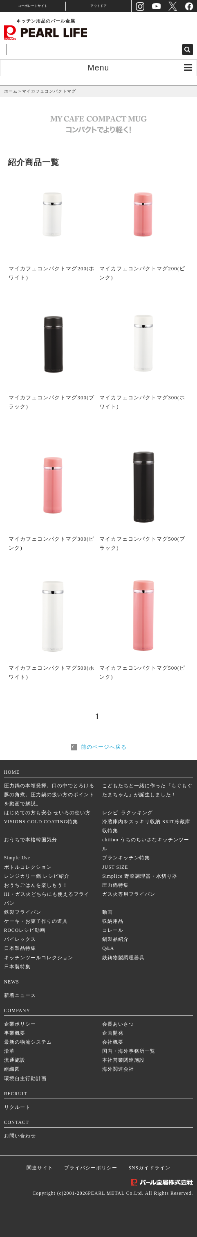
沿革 (9, 1051)
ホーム (11, 91)
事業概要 (14, 1033)
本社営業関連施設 (123, 1060)
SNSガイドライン (149, 1168)
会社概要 (112, 1042)
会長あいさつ (118, 1024)
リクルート (17, 1107)
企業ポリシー (20, 1024)
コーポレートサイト (32, 6)
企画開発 (112, 1033)
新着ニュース (20, 995)
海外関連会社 (118, 1069)
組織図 (12, 1069)
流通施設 (14, 1060)
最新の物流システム (28, 1042)
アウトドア (98, 6)
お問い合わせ (20, 1136)
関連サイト (40, 1168)
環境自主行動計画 (25, 1078)
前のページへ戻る (104, 747)
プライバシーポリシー (90, 1168)
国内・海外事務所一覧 (128, 1051)
